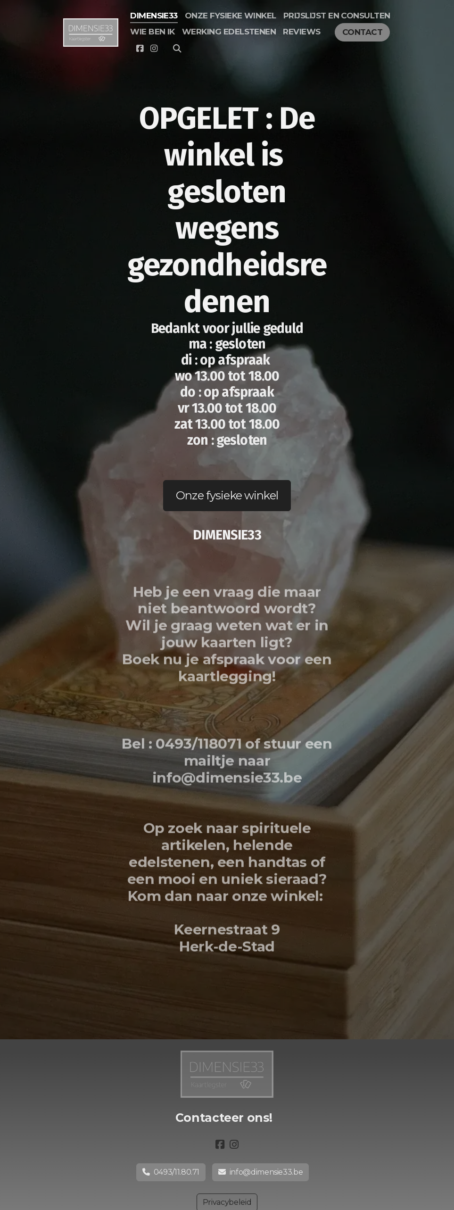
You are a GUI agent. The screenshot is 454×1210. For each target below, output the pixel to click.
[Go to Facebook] (139, 48)
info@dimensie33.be (260, 1172)
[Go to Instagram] (154, 48)
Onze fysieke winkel (227, 495)
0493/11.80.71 (170, 1172)
